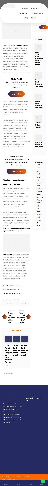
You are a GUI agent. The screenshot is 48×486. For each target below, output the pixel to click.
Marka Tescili (39, 173)
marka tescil (21, 45)
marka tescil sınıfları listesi (13, 289)
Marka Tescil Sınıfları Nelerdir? (39, 125)
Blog (22, 285)
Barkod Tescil (39, 216)
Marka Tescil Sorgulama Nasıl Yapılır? (39, 144)
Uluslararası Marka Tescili (40, 191)
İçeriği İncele (16, 94)
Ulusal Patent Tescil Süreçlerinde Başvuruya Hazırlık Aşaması (39, 58)
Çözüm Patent (7, 254)
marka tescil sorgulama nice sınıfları (12, 293)
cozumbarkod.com (16, 171)
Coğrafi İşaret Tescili (39, 208)
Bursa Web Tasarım (11, 479)
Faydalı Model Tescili (39, 222)
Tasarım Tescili (39, 184)
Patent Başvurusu (40, 178)
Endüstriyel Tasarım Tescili (40, 200)
